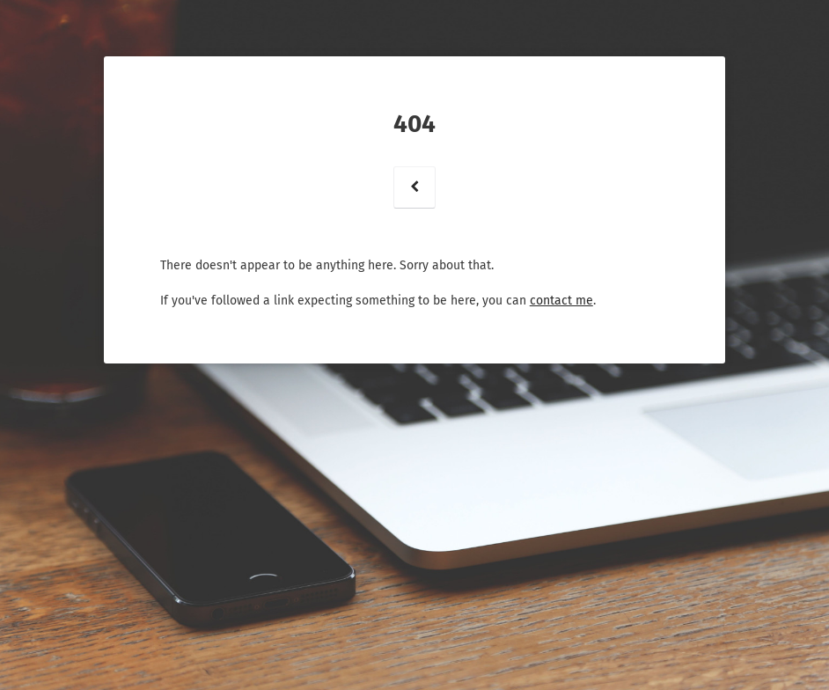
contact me (561, 300)
